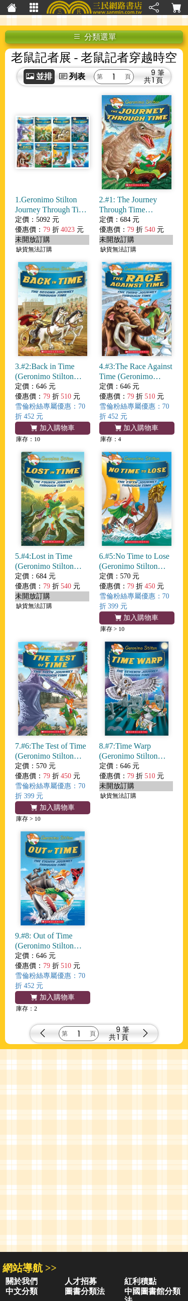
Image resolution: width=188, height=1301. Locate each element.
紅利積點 (140, 1281)
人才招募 (81, 1281)
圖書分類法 (85, 1291)
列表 (72, 76)
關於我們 (22, 1281)
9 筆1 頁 (157, 76)
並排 (39, 76)
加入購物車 (53, 428)
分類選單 (94, 37)
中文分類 (22, 1291)
